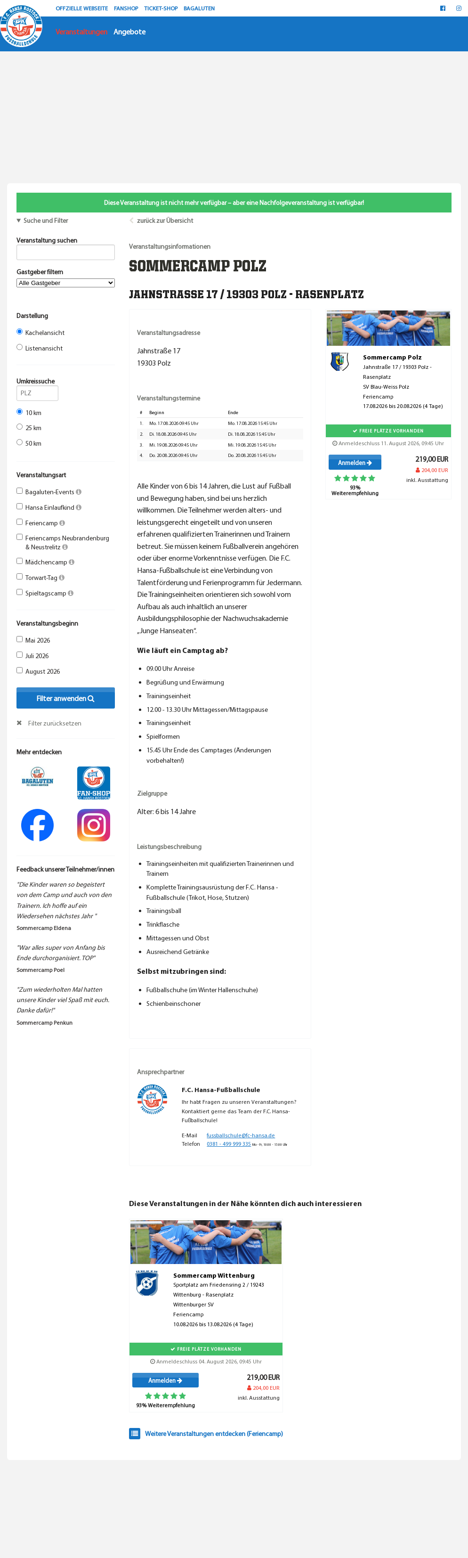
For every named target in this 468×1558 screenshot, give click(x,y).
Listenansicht (39, 348)
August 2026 (38, 671)
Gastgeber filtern (65, 277)
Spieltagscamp (44, 593)
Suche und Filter (46, 220)
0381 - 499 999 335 (229, 1143)
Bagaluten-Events (48, 492)
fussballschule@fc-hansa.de (241, 1135)
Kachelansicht (40, 332)
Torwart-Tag (40, 577)
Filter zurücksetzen (54, 723)
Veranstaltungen (81, 31)
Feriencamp (40, 523)
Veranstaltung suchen (65, 241)
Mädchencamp (45, 562)
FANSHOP (126, 8)
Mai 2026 (33, 640)
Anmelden (355, 462)
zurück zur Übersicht (165, 220)
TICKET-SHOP (161, 8)
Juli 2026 (32, 656)
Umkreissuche (37, 382)
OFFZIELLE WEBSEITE (82, 8)
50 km (28, 443)
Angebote (129, 31)
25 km (28, 428)
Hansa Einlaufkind (48, 507)
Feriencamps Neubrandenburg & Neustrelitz (62, 542)
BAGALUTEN (199, 8)
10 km (28, 412)
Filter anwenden (65, 698)
